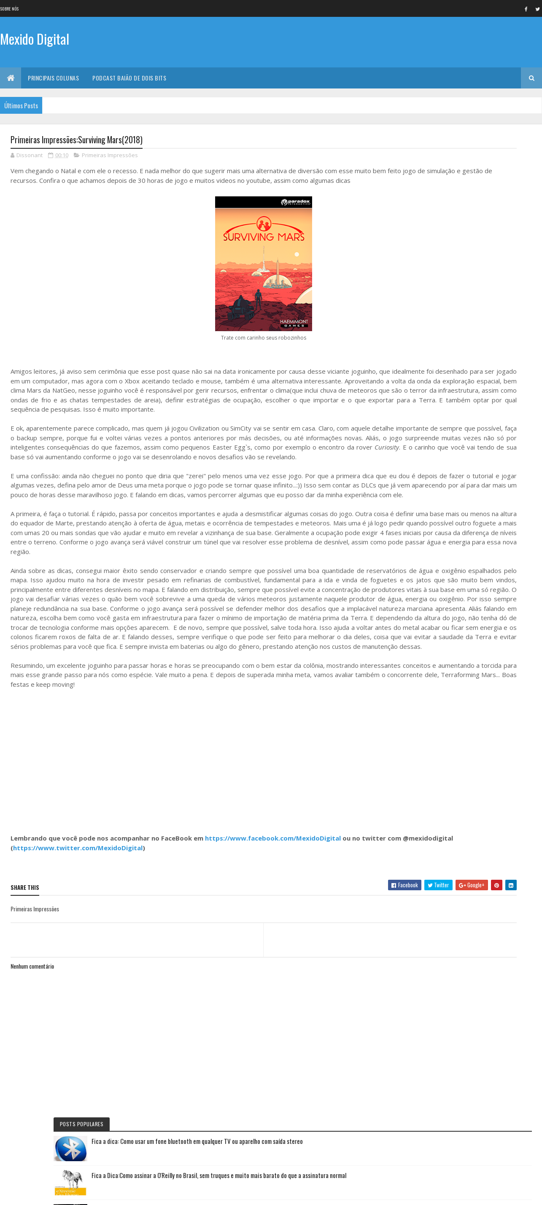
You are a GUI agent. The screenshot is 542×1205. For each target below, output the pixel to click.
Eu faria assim (432, 451)
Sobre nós (9, 8)
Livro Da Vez (430, 536)
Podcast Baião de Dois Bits (129, 77)
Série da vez (430, 423)
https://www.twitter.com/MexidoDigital (145, 925)
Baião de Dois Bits (436, 480)
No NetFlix (428, 408)
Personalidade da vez (439, 636)
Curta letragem (434, 522)
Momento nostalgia (438, 593)
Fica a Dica (428, 437)
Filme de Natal (432, 608)
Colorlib (42, 1193)
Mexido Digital (34, 41)
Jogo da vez (430, 494)
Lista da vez (430, 551)
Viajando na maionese (439, 565)
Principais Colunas (53, 77)
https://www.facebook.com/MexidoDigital (273, 916)
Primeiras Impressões (110, 157)
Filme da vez (430, 394)
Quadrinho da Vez (436, 622)
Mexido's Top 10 (433, 579)
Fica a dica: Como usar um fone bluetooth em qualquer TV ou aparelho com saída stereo (487, 170)
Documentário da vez (440, 465)
